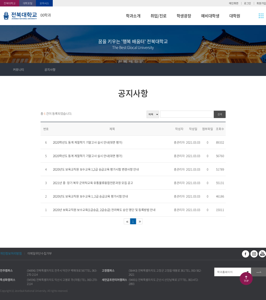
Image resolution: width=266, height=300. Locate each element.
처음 (127, 221)
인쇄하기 (259, 69)
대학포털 (27, 3)
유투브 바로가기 (262, 254)
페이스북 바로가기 (245, 254)
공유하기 (246, 69)
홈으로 (6, 69)
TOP (246, 280)
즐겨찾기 (233, 69)
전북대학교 (10, 3)
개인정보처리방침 (11, 253)
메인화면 (233, 3)
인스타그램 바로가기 (254, 254)
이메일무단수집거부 (39, 253)
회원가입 (261, 3)
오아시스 (44, 3)
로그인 (247, 3)
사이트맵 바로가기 (254, 15)
